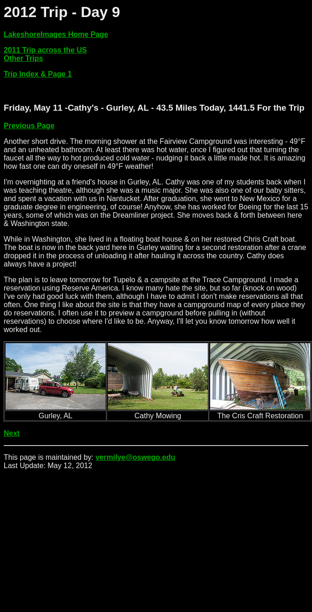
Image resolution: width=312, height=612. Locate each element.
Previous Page (29, 126)
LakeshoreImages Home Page (56, 34)
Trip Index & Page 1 (38, 74)
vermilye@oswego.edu (135, 457)
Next (12, 433)
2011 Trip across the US (45, 50)
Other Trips (23, 58)
